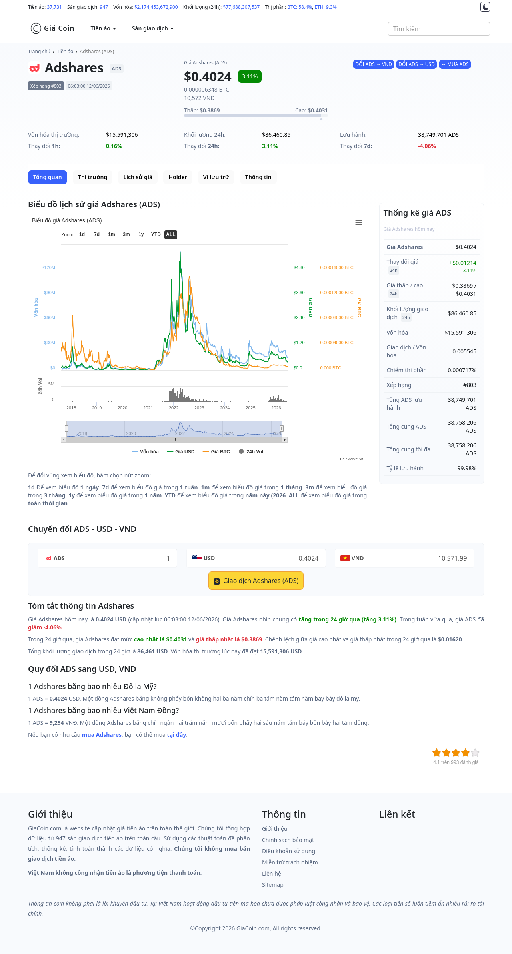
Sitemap (273, 884)
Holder (177, 177)
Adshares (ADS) (97, 51)
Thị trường (92, 177)
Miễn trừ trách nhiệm (290, 862)
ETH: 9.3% (325, 7)
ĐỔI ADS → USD (416, 64)
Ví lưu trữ (216, 177)
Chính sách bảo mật (288, 840)
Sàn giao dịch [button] (153, 28)
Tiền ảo (65, 51)
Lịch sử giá (137, 177)
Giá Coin (52, 28)
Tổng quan (47, 177)
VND (358, 558)
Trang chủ (39, 51)
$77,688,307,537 (241, 7)
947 (104, 7)
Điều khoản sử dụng (288, 851)
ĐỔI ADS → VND (373, 64)
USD (209, 558)
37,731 (54, 7)
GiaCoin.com (253, 928)
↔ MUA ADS (454, 64)
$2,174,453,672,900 (156, 7)
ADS (59, 558)
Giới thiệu (275, 828)
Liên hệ (271, 873)
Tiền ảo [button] (103, 28)
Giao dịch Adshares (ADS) (256, 580)
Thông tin (258, 177)
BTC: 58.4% (299, 7)
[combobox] (439, 29)
